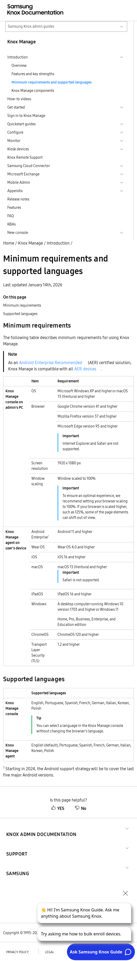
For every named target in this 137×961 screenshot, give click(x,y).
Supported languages (20, 313)
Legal (49, 952)
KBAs (11, 224)
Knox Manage (30, 243)
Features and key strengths (33, 73)
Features (14, 207)
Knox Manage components (33, 90)
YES (57, 808)
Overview (19, 65)
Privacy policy (17, 952)
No (80, 808)
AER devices (85, 369)
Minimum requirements (22, 305)
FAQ (10, 215)
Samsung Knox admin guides (31, 26)
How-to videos (19, 99)
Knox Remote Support (25, 157)
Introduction (58, 243)
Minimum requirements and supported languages (52, 82)
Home (8, 243)
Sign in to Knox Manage (26, 115)
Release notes (18, 199)
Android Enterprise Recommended (50, 362)
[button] (41, 828)
